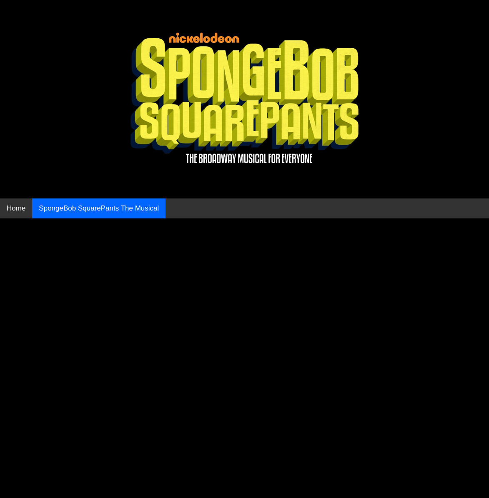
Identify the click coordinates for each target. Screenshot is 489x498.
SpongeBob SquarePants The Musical (99, 208)
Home (16, 208)
